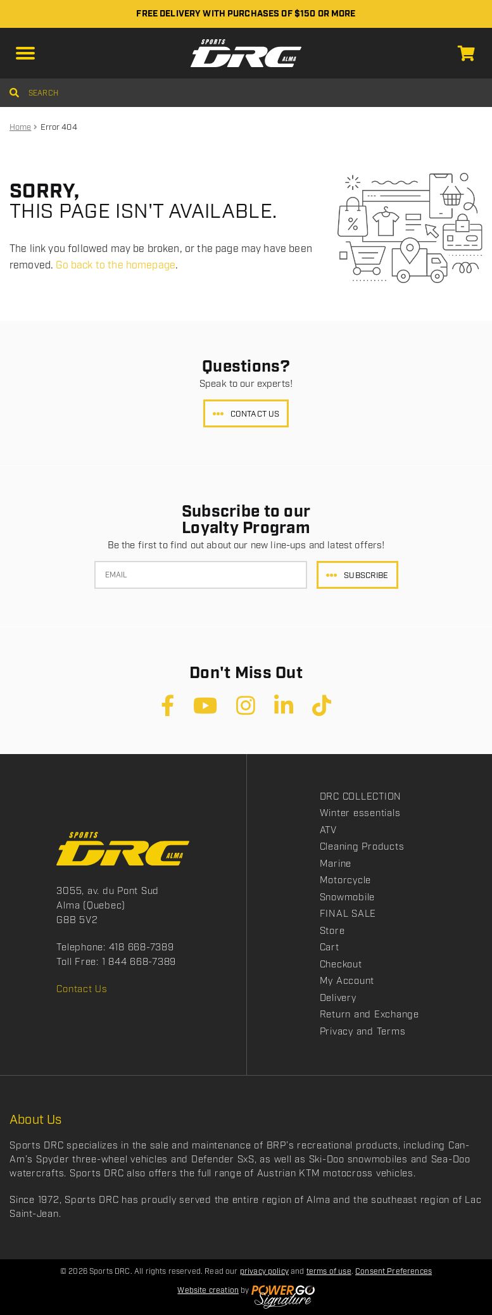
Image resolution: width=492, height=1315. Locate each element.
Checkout (341, 965)
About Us (35, 1120)
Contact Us (254, 414)
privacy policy (264, 1271)
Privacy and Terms (363, 1032)
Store (332, 931)
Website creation (208, 1290)
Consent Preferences (393, 1271)
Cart (329, 947)
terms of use (328, 1271)
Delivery (338, 998)
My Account (347, 981)
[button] (25, 53)
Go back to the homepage (115, 265)
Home (20, 127)
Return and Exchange (369, 1015)
